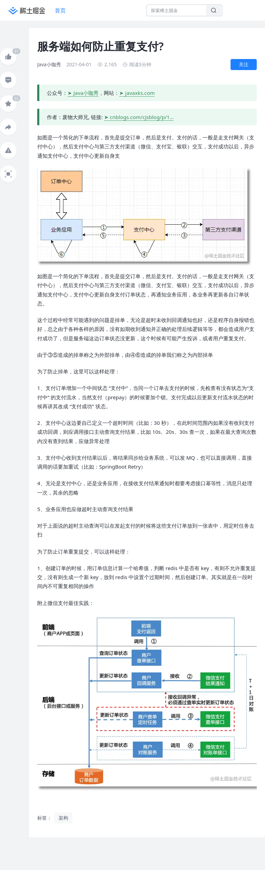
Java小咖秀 (86, 92)
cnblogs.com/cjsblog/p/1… (142, 117)
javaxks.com (140, 92)
